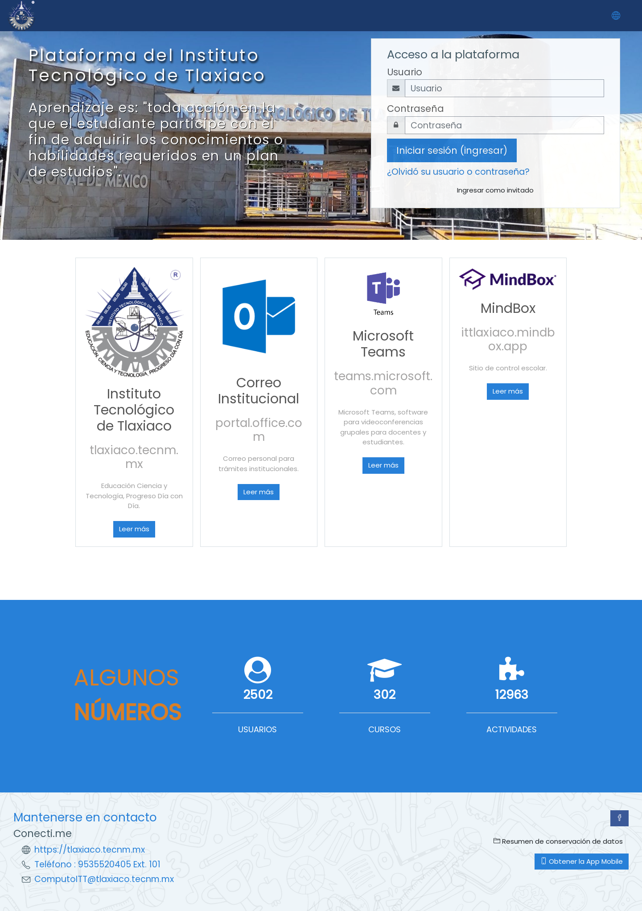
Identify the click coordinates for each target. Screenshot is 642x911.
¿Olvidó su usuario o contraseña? (458, 172)
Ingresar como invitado (495, 190)
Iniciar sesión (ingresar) (451, 150)
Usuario (404, 72)
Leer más (134, 528)
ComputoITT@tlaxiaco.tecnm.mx (104, 879)
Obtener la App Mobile (581, 861)
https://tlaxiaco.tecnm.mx (89, 850)
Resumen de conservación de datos (558, 841)
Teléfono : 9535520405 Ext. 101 (97, 864)
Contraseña (415, 108)
